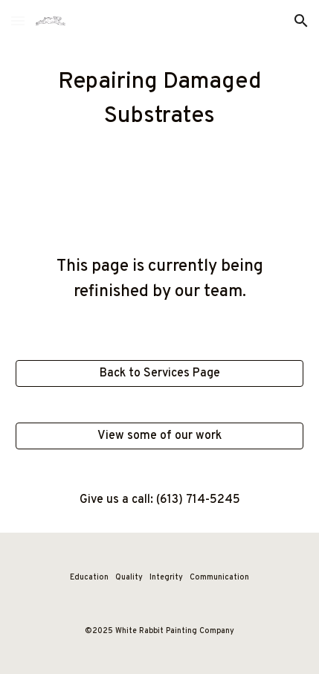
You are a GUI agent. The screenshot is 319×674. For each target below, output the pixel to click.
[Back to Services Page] (159, 373)
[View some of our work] (159, 436)
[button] (18, 20)
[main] (160, 100)
